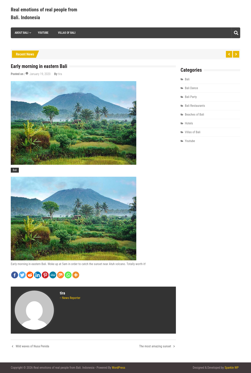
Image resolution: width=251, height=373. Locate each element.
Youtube (43, 32)
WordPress (118, 367)
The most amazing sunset (155, 346)
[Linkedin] (37, 275)
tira (60, 74)
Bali (15, 170)
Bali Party (191, 97)
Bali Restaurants (195, 106)
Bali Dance (191, 88)
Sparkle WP (232, 367)
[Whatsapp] (68, 275)
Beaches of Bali (194, 114)
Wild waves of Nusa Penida (32, 346)
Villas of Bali (66, 32)
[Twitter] (22, 275)
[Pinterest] (45, 275)
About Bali (21, 32)
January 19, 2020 (40, 74)
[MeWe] (52, 275)
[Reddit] (29, 275)
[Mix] (60, 275)
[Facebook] (14, 275)
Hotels (189, 123)
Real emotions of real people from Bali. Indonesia (44, 13)
